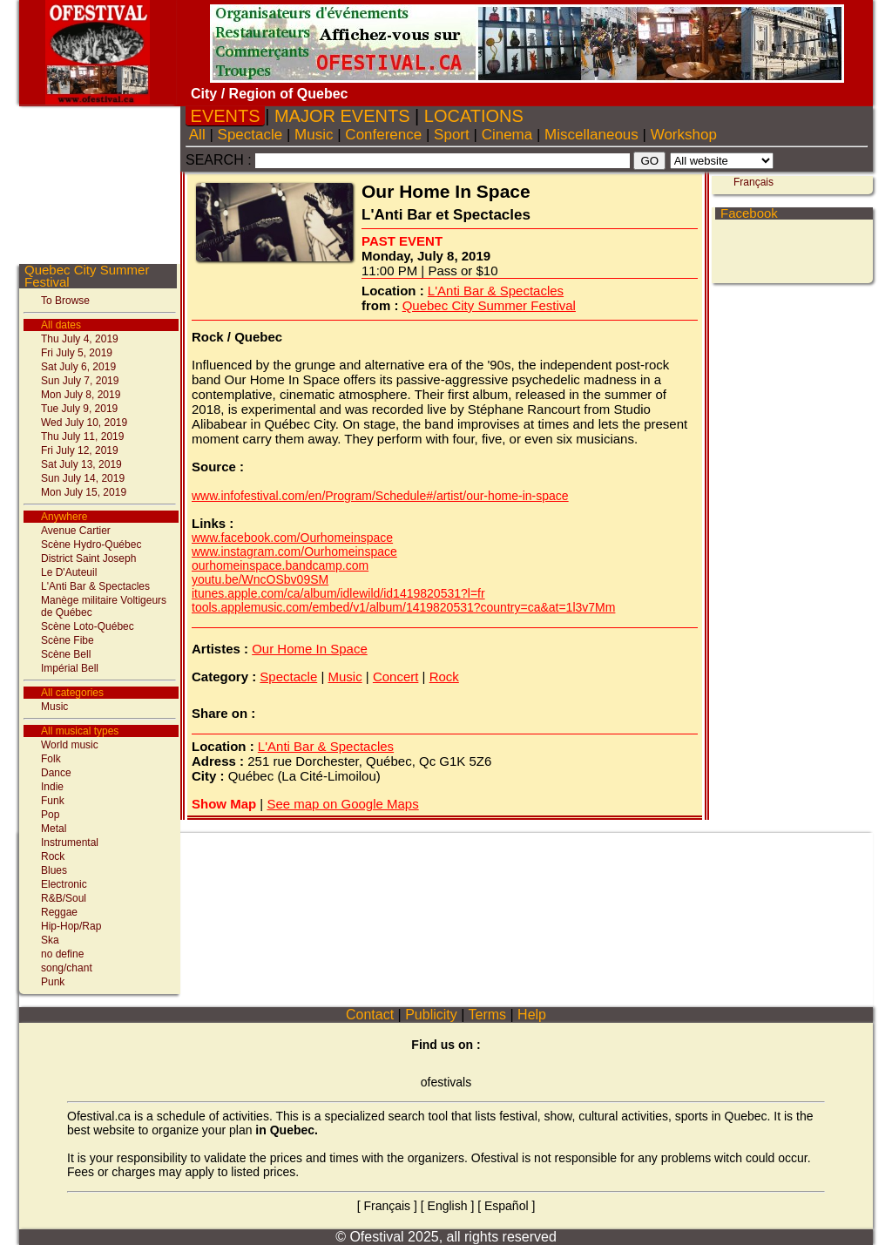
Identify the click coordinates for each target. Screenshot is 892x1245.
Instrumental (69, 842)
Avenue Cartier (76, 530)
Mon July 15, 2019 (83, 492)
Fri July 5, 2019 (76, 353)
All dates (61, 325)
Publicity (431, 1014)
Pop (50, 815)
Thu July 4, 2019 (79, 339)
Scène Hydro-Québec (91, 544)
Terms (487, 1014)
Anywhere (64, 517)
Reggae (59, 912)
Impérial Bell (69, 668)
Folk (51, 759)
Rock (52, 856)
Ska (50, 940)
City (204, 93)
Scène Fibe (67, 640)
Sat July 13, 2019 (81, 464)
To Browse (65, 300)
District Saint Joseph (88, 558)
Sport (451, 134)
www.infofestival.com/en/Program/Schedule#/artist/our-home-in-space (380, 496)
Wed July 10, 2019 (84, 422)
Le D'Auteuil (69, 572)
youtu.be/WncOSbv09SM (260, 579)
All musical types (79, 731)
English (448, 1206)
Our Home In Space (310, 648)
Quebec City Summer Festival (86, 275)
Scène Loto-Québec (87, 626)
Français (753, 182)
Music (54, 706)
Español (506, 1206)
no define (62, 954)
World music (69, 745)
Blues (54, 870)
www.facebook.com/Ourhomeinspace (292, 538)
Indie (52, 787)
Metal (53, 828)
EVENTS (225, 115)
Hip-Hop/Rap (71, 926)
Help (532, 1014)
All (197, 134)
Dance (56, 773)
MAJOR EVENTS (342, 115)
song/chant (66, 968)
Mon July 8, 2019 (80, 395)
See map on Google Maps (342, 803)
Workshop (683, 134)
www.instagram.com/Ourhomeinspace (294, 551)
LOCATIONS (473, 115)
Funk (52, 801)
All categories (72, 693)
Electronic (64, 884)
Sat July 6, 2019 (78, 367)
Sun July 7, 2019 (79, 381)
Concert (396, 676)
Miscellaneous (591, 134)
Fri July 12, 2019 (79, 450)
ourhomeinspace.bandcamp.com (280, 565)
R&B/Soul (63, 898)
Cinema (507, 134)
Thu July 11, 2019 (82, 436)
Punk (52, 982)
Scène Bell (66, 654)
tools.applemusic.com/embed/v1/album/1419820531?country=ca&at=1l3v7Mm (403, 607)
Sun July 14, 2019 (83, 478)
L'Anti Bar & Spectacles (95, 586)
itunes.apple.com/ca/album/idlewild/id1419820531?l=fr (338, 593)
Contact (370, 1014)
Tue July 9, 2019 (79, 409)
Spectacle (250, 134)
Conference (383, 134)
